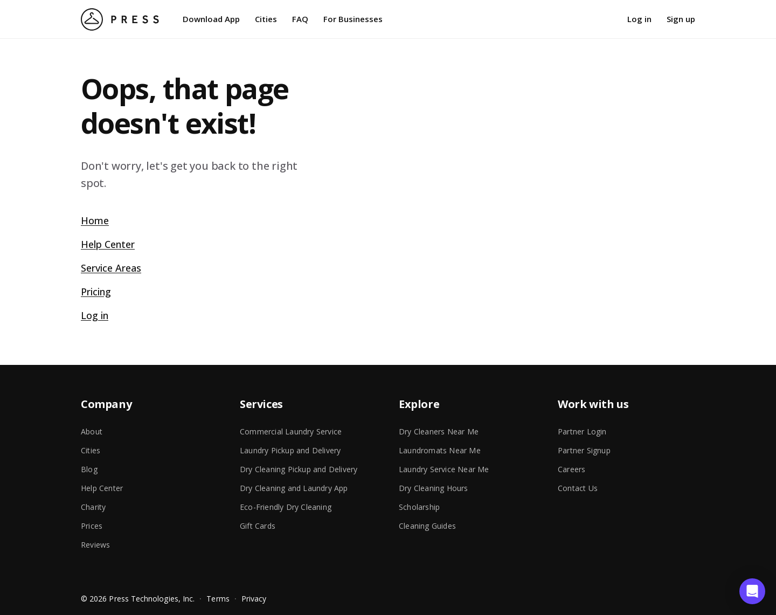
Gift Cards (257, 526)
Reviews (95, 545)
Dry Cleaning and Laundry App (294, 488)
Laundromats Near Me (440, 450)
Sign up (681, 18)
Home (95, 220)
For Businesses (353, 18)
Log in (639, 18)
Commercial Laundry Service (291, 431)
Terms (217, 598)
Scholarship (419, 507)
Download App (211, 18)
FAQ (300, 18)
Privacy (254, 598)
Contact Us (578, 488)
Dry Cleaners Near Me (439, 431)
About (91, 431)
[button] (752, 591)
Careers (571, 469)
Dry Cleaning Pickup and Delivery (298, 469)
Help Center (108, 244)
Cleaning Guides (427, 526)
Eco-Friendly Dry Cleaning (285, 507)
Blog (89, 469)
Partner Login (582, 431)
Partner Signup (584, 450)
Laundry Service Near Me (444, 469)
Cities (266, 18)
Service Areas (111, 267)
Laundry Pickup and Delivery (290, 450)
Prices (91, 526)
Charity (93, 507)
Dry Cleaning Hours (433, 488)
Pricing (96, 291)
